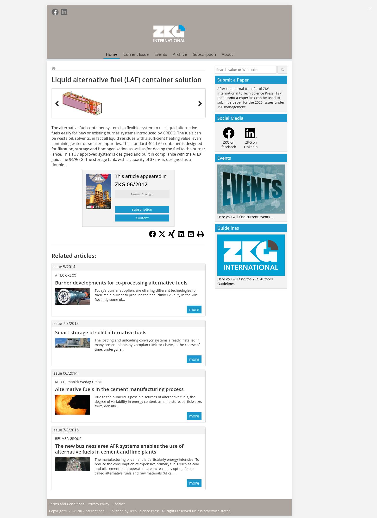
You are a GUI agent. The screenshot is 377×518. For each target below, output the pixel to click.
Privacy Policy (98, 504)
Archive (180, 54)
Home (112, 54)
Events (161, 54)
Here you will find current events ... (245, 217)
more (194, 309)
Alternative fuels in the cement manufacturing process (119, 389)
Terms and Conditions (66, 504)
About (227, 54)
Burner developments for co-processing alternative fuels (121, 282)
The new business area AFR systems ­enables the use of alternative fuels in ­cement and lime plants (119, 449)
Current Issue (136, 54)
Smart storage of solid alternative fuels (100, 332)
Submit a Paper (236, 97)
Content (142, 218)
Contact (119, 504)
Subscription (204, 54)
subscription (142, 209)
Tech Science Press (144, 511)
